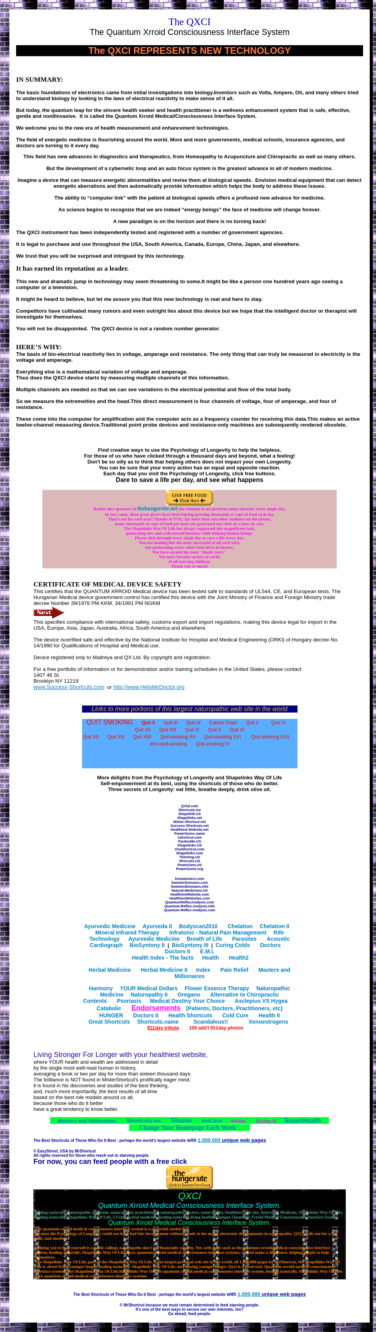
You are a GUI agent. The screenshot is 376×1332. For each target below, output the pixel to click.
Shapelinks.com (189, 853)
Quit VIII (167, 730)
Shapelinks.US (189, 845)
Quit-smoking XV (177, 737)
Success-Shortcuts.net (189, 826)
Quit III (170, 723)
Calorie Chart (223, 723)
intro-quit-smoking (168, 744)
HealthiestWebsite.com (189, 894)
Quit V (252, 723)
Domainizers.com (189, 879)
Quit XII (91, 737)
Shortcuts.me (189, 810)
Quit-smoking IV (212, 744)
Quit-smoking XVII (270, 737)
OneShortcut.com (189, 849)
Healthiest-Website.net (189, 830)
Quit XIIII (142, 737)
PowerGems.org (189, 869)
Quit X (214, 730)
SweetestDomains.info (189, 887)
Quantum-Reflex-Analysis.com (189, 910)
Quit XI (237, 730)
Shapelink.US (189, 814)
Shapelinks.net (189, 818)
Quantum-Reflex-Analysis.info (189, 906)
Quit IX (192, 730)
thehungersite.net (157, 508)
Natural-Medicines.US (190, 890)
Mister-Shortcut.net (189, 822)
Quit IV (193, 723)
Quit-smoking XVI (222, 737)
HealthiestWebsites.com (189, 898)
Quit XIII (115, 737)
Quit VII (142, 730)
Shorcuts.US (189, 861)
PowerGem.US (189, 865)
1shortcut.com (189, 837)
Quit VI (278, 723)
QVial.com (189, 806)
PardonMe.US (189, 841)
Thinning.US (189, 857)
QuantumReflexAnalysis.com (189, 902)
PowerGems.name (189, 833)
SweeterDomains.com (189, 883)
